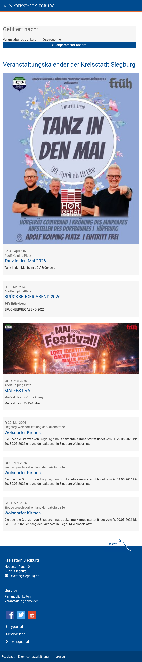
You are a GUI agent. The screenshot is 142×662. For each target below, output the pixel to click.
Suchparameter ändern (69, 45)
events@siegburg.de (25, 576)
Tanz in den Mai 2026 (25, 260)
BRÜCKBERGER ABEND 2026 (33, 296)
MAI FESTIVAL (19, 390)
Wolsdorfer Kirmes (23, 432)
